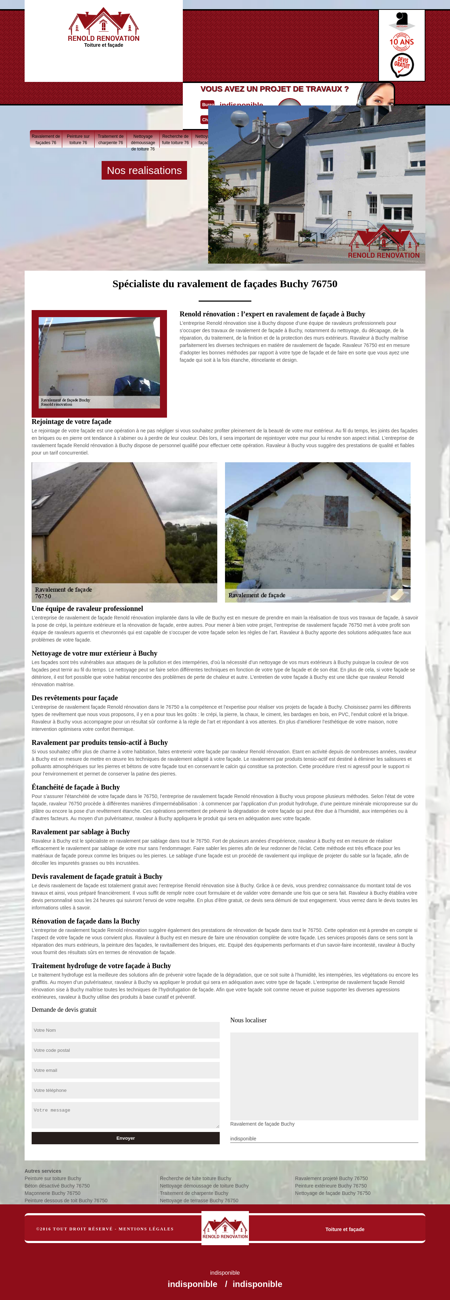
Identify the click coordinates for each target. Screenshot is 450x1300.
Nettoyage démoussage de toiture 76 (143, 97)
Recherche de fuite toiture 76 (175, 96)
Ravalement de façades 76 (46, 96)
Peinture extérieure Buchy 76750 (331, 1186)
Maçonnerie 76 (370, 92)
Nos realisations (144, 170)
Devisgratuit (258, 42)
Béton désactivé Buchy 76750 (57, 1186)
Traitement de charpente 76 (111, 96)
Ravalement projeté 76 (272, 96)
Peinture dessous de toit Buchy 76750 (66, 1200)
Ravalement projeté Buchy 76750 (331, 1178)
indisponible (204, 36)
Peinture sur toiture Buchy (53, 1178)
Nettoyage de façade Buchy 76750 (333, 1193)
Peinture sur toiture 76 (78, 96)
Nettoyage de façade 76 (207, 96)
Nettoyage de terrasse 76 (304, 96)
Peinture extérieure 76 (240, 96)
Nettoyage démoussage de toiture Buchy (204, 1186)
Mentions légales (146, 1229)
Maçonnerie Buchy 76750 (53, 1193)
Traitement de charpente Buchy (194, 1193)
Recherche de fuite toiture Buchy (195, 1178)
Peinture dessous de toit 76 (337, 97)
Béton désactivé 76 (402, 96)
